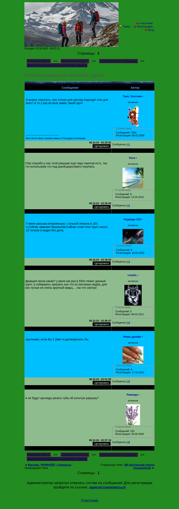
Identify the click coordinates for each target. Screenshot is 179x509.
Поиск (125, 26)
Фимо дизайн (132, 336)
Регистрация (143, 26)
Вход (149, 29)
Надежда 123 (132, 219)
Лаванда (132, 394)
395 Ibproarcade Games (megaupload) (139, 466)
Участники (144, 23)
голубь (132, 275)
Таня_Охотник (132, 96)
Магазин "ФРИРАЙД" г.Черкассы (49, 464)
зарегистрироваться (107, 487)
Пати (132, 157)
